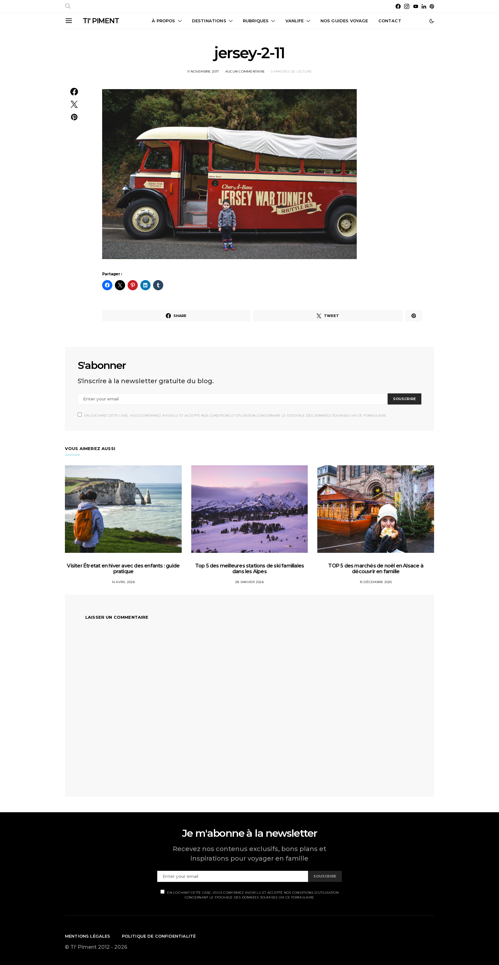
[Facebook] (398, 6)
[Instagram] (406, 6)
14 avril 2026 (123, 582)
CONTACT (389, 20)
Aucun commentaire (245, 71)
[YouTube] (415, 6)
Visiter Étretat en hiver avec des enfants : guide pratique (123, 568)
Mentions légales (87, 936)
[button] (431, 21)
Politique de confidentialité (159, 936)
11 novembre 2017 (203, 71)
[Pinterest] (432, 6)
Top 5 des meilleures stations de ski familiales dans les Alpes (249, 568)
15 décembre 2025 (376, 582)
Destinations (209, 20)
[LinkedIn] (424, 6)
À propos (163, 20)
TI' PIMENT (101, 21)
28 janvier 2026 (249, 582)
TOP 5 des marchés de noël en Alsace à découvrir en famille (375, 568)
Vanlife (294, 20)
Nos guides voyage (344, 20)
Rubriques (256, 20)
